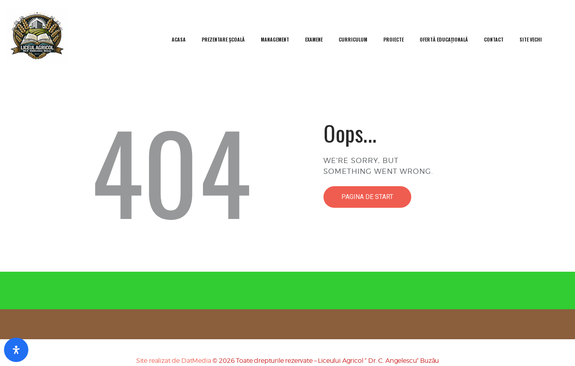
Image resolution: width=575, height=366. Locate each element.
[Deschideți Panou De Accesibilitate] (16, 350)
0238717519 (331, 288)
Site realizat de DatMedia (173, 360)
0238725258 (331, 300)
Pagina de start (367, 197)
